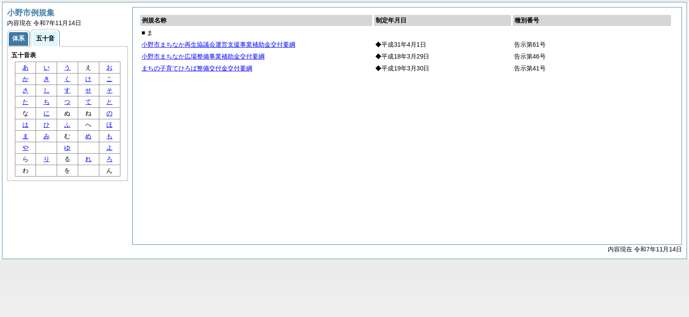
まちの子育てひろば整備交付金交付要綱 (196, 68)
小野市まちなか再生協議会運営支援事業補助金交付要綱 (218, 44)
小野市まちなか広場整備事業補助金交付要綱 (203, 56)
